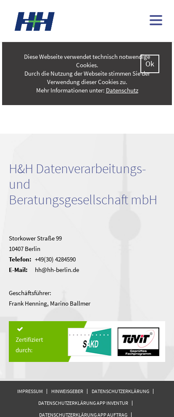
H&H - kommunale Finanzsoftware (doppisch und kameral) (34, 21)
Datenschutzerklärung (120, 391)
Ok (149, 64)
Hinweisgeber (67, 391)
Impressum (30, 391)
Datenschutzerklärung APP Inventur (83, 403)
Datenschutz (122, 90)
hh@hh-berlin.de (57, 270)
